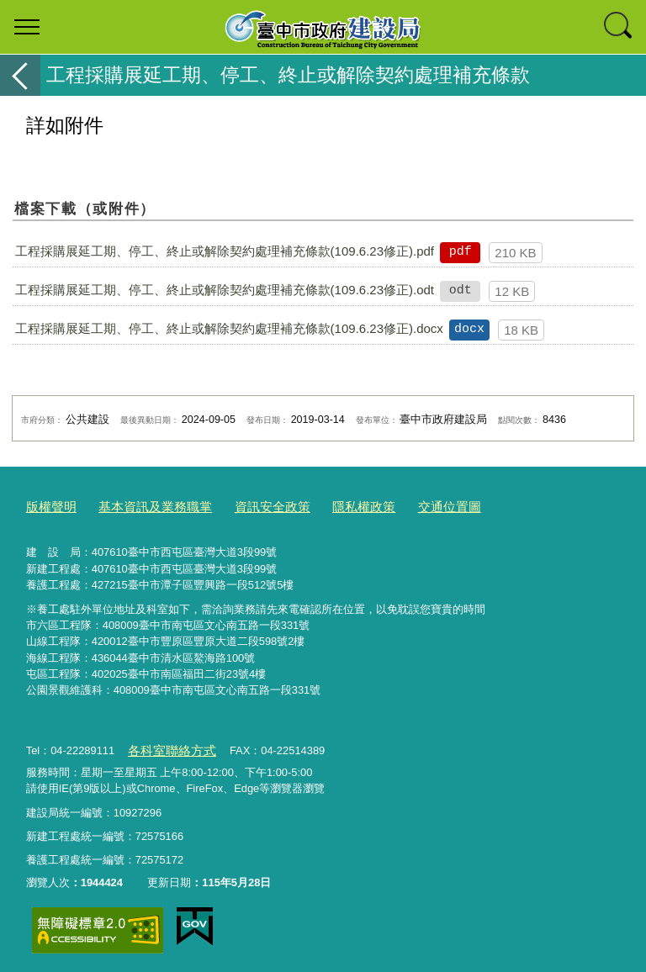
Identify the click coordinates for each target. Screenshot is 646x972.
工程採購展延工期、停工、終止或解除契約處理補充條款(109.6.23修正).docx (229, 328)
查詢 (619, 27)
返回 (20, 75)
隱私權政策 (327, 505)
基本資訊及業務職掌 (141, 505)
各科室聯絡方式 (165, 746)
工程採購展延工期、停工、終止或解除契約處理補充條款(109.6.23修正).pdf (224, 251)
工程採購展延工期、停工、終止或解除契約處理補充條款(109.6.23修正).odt (224, 290)
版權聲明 (48, 505)
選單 (27, 27)
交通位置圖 (405, 505)
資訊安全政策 (245, 505)
